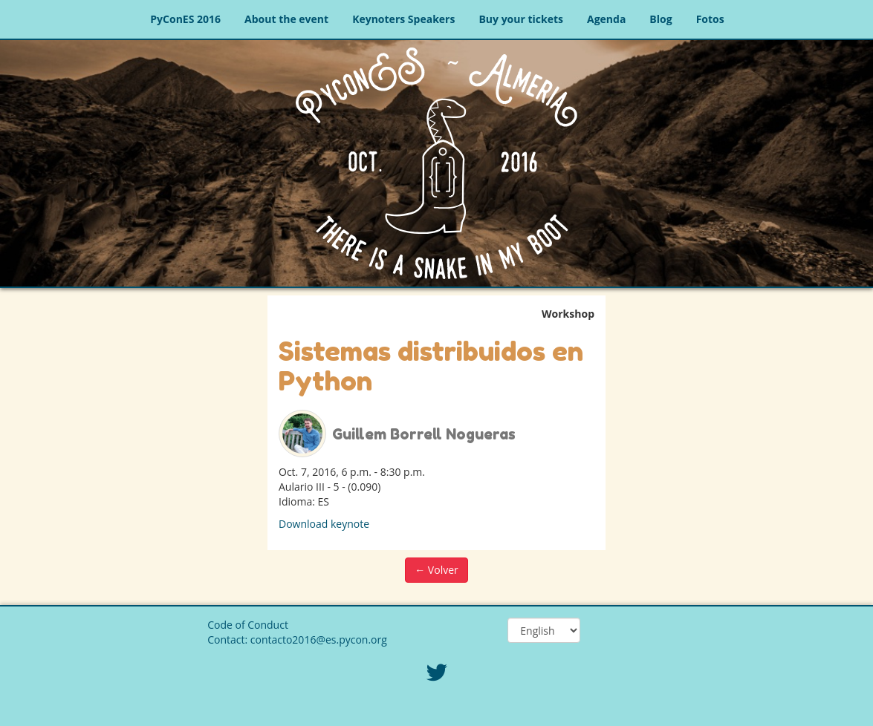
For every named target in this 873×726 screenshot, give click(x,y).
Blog (660, 19)
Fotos (710, 19)
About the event (286, 19)
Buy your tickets (520, 19)
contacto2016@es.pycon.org (318, 639)
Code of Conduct (247, 625)
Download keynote (324, 524)
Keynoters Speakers (403, 19)
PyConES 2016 (185, 19)
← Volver (436, 570)
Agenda (606, 19)
